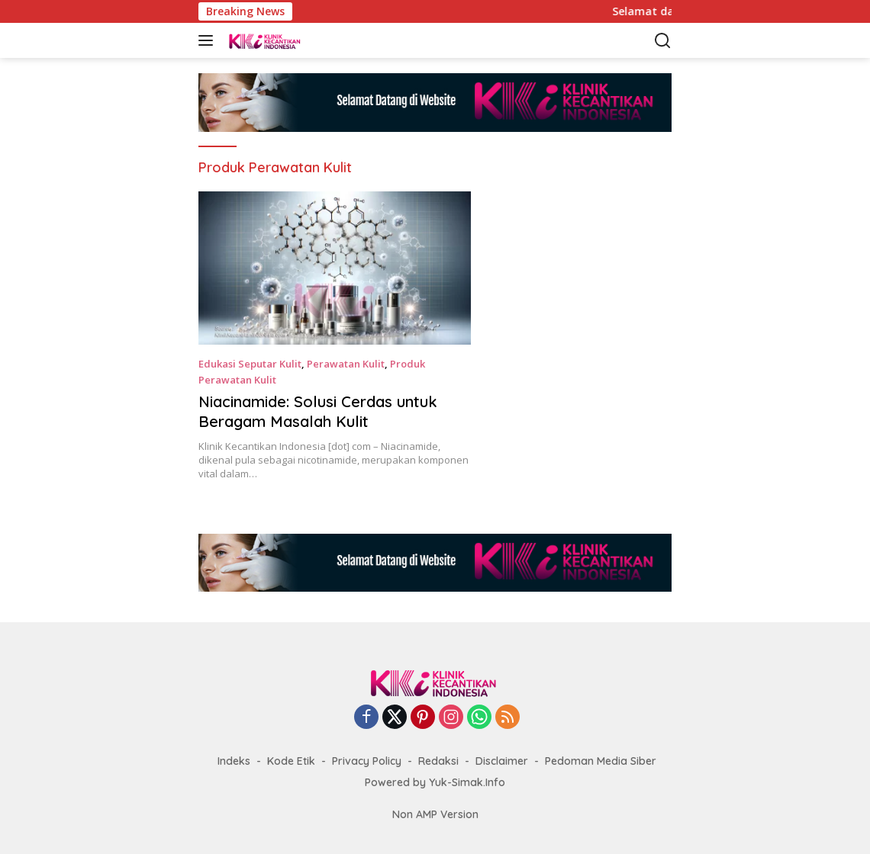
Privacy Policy (366, 761)
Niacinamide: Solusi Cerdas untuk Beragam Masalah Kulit (317, 411)
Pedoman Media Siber (600, 761)
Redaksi (438, 761)
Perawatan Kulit (346, 364)
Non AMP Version (435, 814)
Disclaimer (501, 761)
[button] (208, 40)
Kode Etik (291, 761)
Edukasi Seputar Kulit (249, 364)
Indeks (234, 761)
